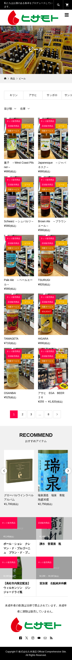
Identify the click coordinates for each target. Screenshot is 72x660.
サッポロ (52, 95)
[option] (19, 478)
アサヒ (33, 95)
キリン (14, 95)
